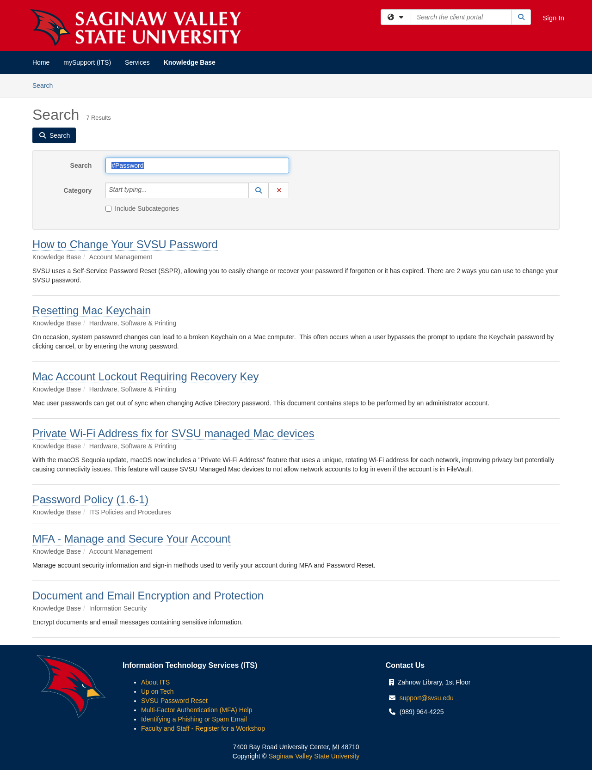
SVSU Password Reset (174, 700)
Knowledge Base (190, 62)
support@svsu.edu (427, 698)
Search (46, 84)
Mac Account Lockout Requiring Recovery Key (145, 376)
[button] (258, 190)
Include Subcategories (142, 208)
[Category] (152, 190)
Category (78, 190)
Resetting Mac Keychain (91, 310)
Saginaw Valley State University (313, 756)
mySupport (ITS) (87, 62)
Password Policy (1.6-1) (90, 499)
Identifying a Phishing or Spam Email (194, 719)
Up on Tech (157, 691)
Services (137, 62)
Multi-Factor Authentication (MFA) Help (196, 710)
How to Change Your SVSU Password (125, 244)
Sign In (553, 18)
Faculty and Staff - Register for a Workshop (203, 728)
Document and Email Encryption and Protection (148, 595)
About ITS (155, 682)
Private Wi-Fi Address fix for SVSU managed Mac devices (173, 433)
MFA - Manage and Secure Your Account (131, 538)
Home (40, 62)
